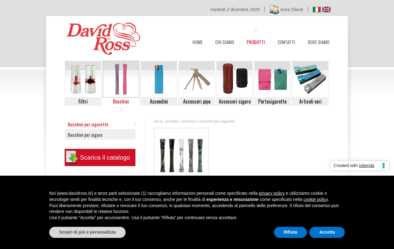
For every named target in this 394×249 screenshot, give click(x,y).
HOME (197, 41)
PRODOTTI (256, 41)
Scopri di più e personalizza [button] (87, 232)
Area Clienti (291, 9)
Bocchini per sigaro (85, 134)
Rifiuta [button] (290, 232)
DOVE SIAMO (318, 41)
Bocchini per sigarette (88, 124)
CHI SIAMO (224, 41)
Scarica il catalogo (105, 157)
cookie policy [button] (316, 199)
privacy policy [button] (272, 193)
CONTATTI (286, 41)
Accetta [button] (327, 232)
